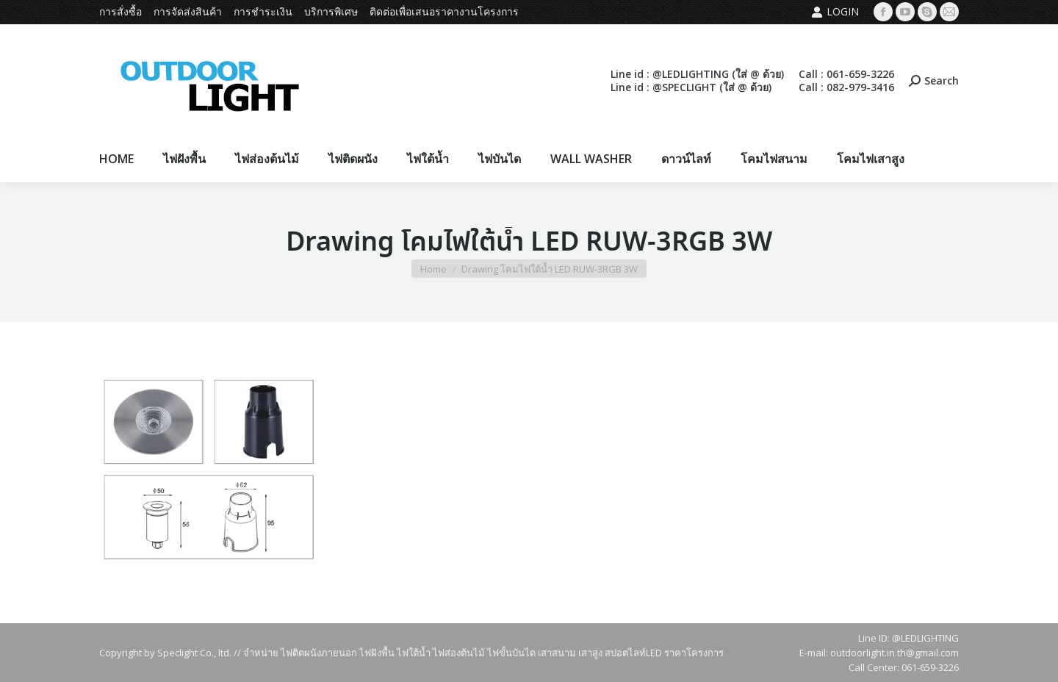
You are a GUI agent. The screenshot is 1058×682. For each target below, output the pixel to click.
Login (835, 11)
